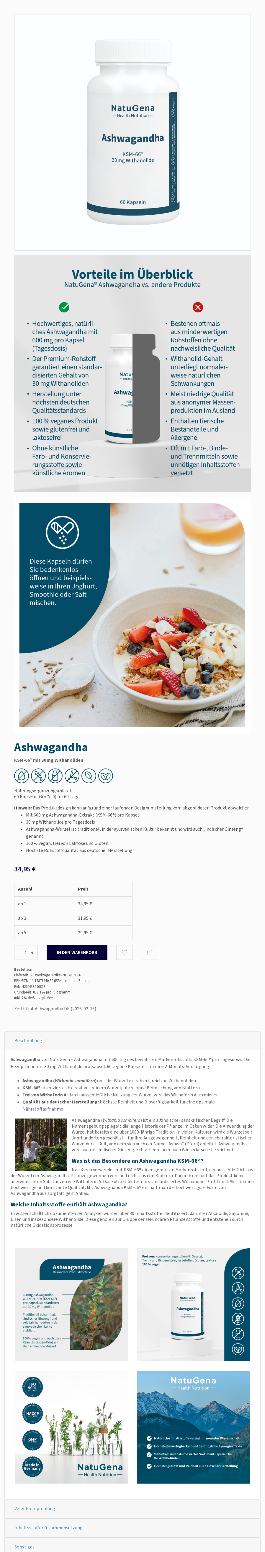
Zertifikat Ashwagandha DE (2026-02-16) (55, 1009)
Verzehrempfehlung (34, 1508)
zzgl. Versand (49, 997)
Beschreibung (28, 1040)
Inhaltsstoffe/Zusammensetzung (48, 1528)
